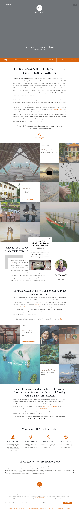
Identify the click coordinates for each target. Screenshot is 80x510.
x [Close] (49, 238)
